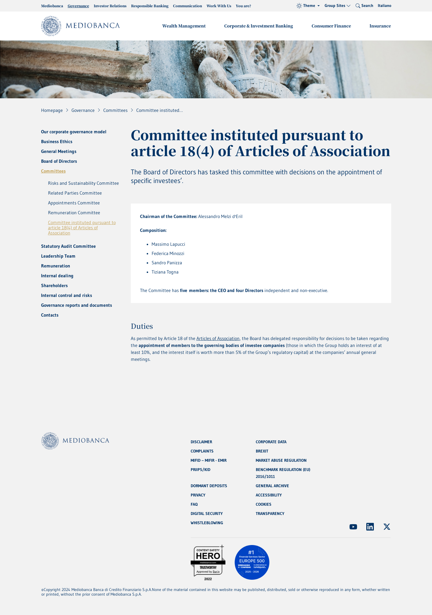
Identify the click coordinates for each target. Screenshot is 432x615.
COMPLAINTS (202, 451)
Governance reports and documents (76, 305)
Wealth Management (184, 26)
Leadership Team (58, 256)
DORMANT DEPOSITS (209, 485)
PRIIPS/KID (200, 469)
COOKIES (263, 504)
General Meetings (58, 151)
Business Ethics (56, 141)
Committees (53, 171)
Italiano (384, 5)
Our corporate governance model (73, 131)
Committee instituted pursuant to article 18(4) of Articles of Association (82, 227)
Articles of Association (218, 338)
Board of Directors (59, 161)
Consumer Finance (331, 26)
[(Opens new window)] (353, 527)
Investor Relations (110, 5)
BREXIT (262, 451)
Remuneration (55, 266)
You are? (243, 5)
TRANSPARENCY (270, 513)
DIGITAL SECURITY (207, 513)
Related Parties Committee (75, 193)
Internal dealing (57, 275)
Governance (78, 5)
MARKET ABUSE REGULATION (281, 460)
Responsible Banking (149, 5)
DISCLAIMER (201, 441)
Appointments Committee (74, 203)
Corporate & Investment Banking (258, 26)
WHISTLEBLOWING (207, 522)
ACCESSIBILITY (269, 495)
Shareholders (54, 285)
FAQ (194, 504)
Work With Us (219, 5)
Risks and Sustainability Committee (83, 183)
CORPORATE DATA (271, 441)
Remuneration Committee (74, 212)
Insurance (380, 26)
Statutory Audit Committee (68, 246)
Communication (187, 5)
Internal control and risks (66, 295)
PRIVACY (198, 495)
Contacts (49, 315)
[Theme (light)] (308, 6)
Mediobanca (52, 5)
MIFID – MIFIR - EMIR (209, 460)
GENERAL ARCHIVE (272, 485)
